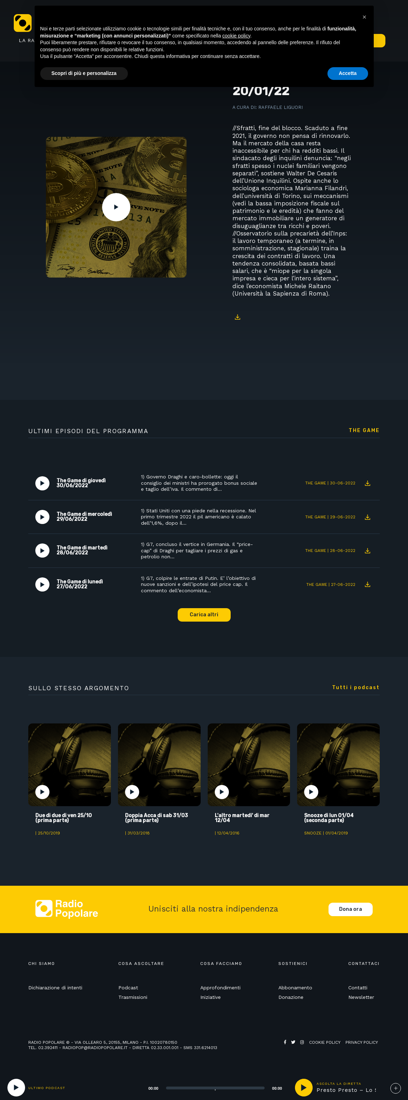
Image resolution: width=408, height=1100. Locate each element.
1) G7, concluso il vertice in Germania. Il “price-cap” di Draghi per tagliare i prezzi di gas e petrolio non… (197, 550)
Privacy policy (361, 1042)
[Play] (16, 1087)
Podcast (128, 987)
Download (237, 317)
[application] (206, 1087)
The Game (364, 430)
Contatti (357, 987)
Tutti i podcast (356, 687)
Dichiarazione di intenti (55, 987)
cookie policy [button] (236, 36)
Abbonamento (295, 987)
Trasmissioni (132, 997)
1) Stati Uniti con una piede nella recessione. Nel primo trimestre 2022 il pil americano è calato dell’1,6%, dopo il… (198, 517)
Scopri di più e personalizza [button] (84, 73)
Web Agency (298, 1047)
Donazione (290, 997)
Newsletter (361, 997)
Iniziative (210, 997)
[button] (364, 17)
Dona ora (350, 909)
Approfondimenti (220, 987)
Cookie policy (325, 1042)
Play (116, 207)
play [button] (304, 1087)
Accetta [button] (348, 73)
